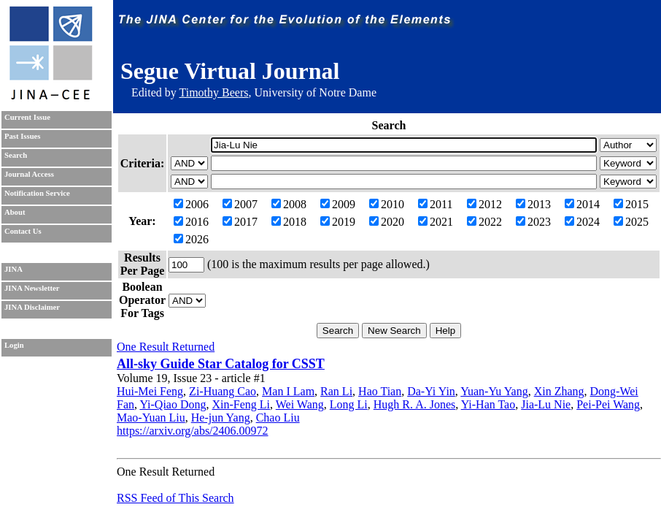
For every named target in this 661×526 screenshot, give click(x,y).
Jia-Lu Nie (546, 404)
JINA (13, 269)
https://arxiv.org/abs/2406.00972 (192, 430)
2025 (631, 222)
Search (15, 155)
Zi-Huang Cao (222, 391)
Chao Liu (278, 417)
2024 (582, 222)
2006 (191, 204)
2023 (533, 222)
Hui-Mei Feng (150, 391)
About (14, 212)
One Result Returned (165, 346)
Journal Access (29, 174)
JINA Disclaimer (32, 307)
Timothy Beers (213, 92)
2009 (337, 204)
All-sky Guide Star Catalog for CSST (221, 364)
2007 (240, 204)
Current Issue (27, 117)
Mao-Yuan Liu (151, 417)
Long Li (349, 404)
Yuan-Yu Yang (493, 391)
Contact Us (23, 231)
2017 (240, 222)
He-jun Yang (220, 417)
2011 (435, 204)
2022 (484, 222)
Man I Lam (288, 391)
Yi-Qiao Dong (172, 404)
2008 (288, 204)
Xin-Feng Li (241, 404)
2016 (191, 222)
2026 (191, 239)
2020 (386, 222)
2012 (484, 204)
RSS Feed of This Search (175, 498)
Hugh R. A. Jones (414, 404)
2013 (533, 204)
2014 (582, 204)
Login (14, 345)
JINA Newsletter (31, 288)
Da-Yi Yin (431, 391)
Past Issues (22, 136)
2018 (288, 222)
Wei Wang (300, 404)
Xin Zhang (559, 391)
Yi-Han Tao (488, 404)
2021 (435, 222)
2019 (337, 222)
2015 (631, 204)
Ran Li (336, 391)
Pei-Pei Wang (608, 404)
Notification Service (37, 193)
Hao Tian (379, 391)
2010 (386, 204)
